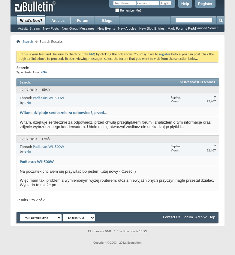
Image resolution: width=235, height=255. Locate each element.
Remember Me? (128, 10)
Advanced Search (205, 28)
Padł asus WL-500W (48, 97)
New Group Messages (78, 28)
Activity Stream (29, 28)
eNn (28, 102)
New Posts (51, 28)
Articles (58, 21)
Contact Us (171, 217)
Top (212, 217)
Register (205, 4)
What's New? (31, 21)
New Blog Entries (151, 28)
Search (28, 41)
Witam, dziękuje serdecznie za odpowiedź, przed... (63, 112)
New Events (106, 28)
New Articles (127, 28)
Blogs (107, 21)
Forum (82, 21)
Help (185, 4)
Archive (201, 217)
